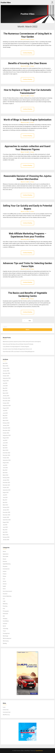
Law (4, 598)
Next (30, 320)
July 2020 (5, 524)
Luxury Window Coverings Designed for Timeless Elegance (16, 346)
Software (5, 623)
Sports (4, 626)
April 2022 (5, 472)
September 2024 (7, 405)
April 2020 (5, 532)
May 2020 (5, 529)
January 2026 (6, 370)
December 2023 (6, 428)
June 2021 (5, 497)
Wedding (5, 643)
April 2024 (5, 418)
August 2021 (6, 492)
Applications (5, 554)
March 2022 (5, 475)
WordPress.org (6, 714)
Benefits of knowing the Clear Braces (27, 63)
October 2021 (6, 487)
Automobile (5, 556)
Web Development (7, 638)
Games (4, 581)
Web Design (5, 636)
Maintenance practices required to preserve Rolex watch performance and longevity (22, 341)
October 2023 (6, 433)
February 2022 (6, 477)
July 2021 (5, 495)
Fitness (4, 576)
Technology (5, 628)
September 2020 (7, 519)
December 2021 (6, 482)
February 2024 (6, 423)
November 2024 (6, 400)
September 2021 (7, 490)
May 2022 (5, 470)
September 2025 (7, 378)
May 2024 (5, 415)
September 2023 (7, 435)
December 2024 (6, 398)
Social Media (6, 621)
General (4, 583)
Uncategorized (6, 633)
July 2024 (5, 410)
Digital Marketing (6, 563)
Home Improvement (7, 591)
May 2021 (5, 500)
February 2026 (6, 368)
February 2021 (6, 507)
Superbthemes (39, 750)
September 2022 (7, 460)
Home (4, 588)
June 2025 (5, 385)
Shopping (5, 618)
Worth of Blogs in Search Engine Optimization (27, 119)
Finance (4, 573)
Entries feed (5, 709)
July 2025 (5, 383)
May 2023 (5, 445)
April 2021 (5, 502)
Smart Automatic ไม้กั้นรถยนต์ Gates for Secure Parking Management (18, 351)
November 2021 (6, 485)
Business (5, 561)
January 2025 (6, 395)
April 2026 (5, 363)
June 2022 (5, 467)
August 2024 (6, 408)
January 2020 (6, 539)
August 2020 (6, 522)
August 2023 (6, 437)
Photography (6, 611)
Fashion (4, 571)
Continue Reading (27, 53)
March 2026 (5, 365)
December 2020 (6, 512)
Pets (4, 608)
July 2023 (5, 440)
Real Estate (5, 613)
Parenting (5, 606)
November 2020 (6, 514)
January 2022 (6, 480)
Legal (4, 601)
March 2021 (5, 504)
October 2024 (6, 403)
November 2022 (6, 455)
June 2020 (5, 527)
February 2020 (6, 537)
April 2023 (5, 447)
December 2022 (6, 452)
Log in (4, 707)
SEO (4, 616)
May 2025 (5, 388)
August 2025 (6, 380)
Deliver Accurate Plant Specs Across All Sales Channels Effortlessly (18, 344)
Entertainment (6, 568)
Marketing (5, 603)
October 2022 (6, 457)
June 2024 (5, 413)
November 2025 (6, 373)
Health (4, 586)
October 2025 (6, 375)
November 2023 (6, 430)
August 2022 (6, 462)
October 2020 (6, 517)
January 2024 (6, 425)
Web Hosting (6, 641)
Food (4, 578)
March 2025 (5, 393)
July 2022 (5, 465)
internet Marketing (7, 596)
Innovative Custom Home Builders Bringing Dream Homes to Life (17, 349)
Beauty (4, 559)
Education (5, 566)
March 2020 (5, 534)
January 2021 (6, 509)
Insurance (5, 593)
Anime (4, 551)
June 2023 (5, 442)
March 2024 (5, 420)
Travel (4, 631)
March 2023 (5, 450)
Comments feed (6, 712)
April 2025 (5, 390)
